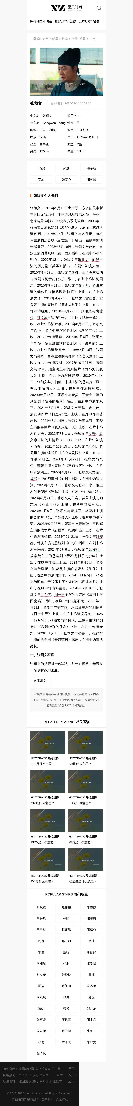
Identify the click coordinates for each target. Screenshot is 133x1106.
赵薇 (91, 997)
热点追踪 (45, 758)
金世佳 (94, 408)
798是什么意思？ (43, 764)
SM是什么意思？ (42, 803)
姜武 (81, 408)
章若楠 (91, 986)
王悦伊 (83, 620)
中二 (53, 1075)
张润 (66, 963)
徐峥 (37, 330)
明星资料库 (60, 39)
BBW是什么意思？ (44, 842)
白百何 (46, 594)
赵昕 (66, 952)
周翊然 (41, 963)
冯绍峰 (76, 607)
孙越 (66, 168)
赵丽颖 (66, 907)
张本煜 (91, 1019)
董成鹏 (76, 511)
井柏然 (56, 382)
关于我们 (47, 1099)
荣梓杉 (94, 549)
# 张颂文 (40, 680)
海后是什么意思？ (81, 842)
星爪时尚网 (41, 39)
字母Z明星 (78, 39)
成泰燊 (35, 556)
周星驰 (33, 1081)
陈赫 (37, 343)
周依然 (41, 997)
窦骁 (40, 466)
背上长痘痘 (42, 1068)
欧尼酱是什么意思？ (83, 881)
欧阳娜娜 (45, 1081)
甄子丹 (83, 285)
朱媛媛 (91, 907)
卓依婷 (91, 952)
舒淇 (95, 285)
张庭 (66, 997)
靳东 (40, 582)
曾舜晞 (43, 569)
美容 (65, 21)
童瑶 (33, 478)
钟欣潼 (42, 317)
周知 (58, 575)
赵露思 (66, 929)
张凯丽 (66, 986)
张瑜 (41, 1042)
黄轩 (92, 433)
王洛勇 (87, 272)
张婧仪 (91, 929)
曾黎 (66, 1008)
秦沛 (41, 179)
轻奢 (89, 21)
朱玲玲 (66, 974)
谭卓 (41, 369)
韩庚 (40, 543)
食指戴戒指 (26, 1068)
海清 (95, 472)
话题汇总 (62, 1099)
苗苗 (85, 498)
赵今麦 (41, 974)
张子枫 (50, 330)
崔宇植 (91, 168)
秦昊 (74, 395)
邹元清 (91, 1008)
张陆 (66, 918)
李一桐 (94, 485)
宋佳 (68, 382)
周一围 (59, 594)
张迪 (91, 941)
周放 (41, 986)
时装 (41, 21)
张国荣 (23, 1081)
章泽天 (66, 1042)
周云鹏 (41, 1031)
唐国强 (83, 524)
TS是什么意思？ (80, 803)
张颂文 (35, 208)
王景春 (87, 395)
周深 (91, 974)
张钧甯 (97, 633)
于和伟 (52, 582)
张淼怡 (91, 963)
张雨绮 (41, 1019)
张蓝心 (66, 179)
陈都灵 (57, 569)
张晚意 (41, 907)
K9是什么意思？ (80, 764)
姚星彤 (50, 343)
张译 (81, 485)
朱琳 (41, 952)
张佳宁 (57, 1081)
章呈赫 (41, 929)
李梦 (99, 421)
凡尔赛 (33, 1075)
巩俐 (92, 446)
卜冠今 (41, 168)
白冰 (50, 356)
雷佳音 (90, 298)
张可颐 (91, 179)
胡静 (95, 259)
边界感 (44, 1075)
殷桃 (74, 272)
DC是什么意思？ (42, 881)
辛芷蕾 (62, 607)
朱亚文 (83, 259)
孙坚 (40, 356)
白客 (74, 498)
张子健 (66, 1031)
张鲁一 (83, 633)
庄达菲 (66, 1019)
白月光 (23, 1075)
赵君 (92, 247)
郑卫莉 (66, 941)
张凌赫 (91, 918)
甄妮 (41, 1008)
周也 (41, 941)
